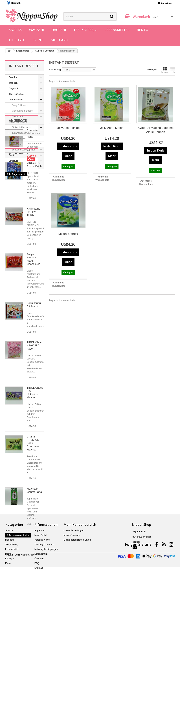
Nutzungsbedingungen (46, 680)
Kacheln (164, 70)
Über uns (39, 689)
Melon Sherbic (68, 234)
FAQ (36, 694)
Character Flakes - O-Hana (33, 193)
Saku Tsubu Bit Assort (34, 398)
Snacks (15, 30)
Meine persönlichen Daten (77, 671)
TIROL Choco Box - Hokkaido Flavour (35, 486)
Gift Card (59, 40)
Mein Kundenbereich (79, 656)
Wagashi (36, 30)
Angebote (18, 180)
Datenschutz (40, 685)
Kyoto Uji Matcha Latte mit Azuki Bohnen (156, 130)
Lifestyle (17, 40)
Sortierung (55, 69)
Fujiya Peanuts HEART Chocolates (33, 352)
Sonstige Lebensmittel (23, 149)
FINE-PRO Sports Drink (34, 258)
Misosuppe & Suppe (22, 110)
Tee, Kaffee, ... (85, 30)
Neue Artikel (20, 247)
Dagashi (59, 30)
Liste (172, 70)
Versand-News (42, 671)
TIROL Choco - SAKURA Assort (35, 439)
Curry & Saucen (19, 105)
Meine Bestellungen (73, 661)
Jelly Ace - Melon (112, 128)
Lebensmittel (117, 30)
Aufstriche (16, 144)
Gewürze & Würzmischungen (18, 119)
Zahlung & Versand (44, 675)
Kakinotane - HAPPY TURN (34, 305)
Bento (142, 30)
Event (37, 40)
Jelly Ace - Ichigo (68, 128)
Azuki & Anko (18, 138)
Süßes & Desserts (20, 127)
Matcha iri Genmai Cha (34, 584)
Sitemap (38, 699)
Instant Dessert (19, 133)
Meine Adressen (71, 666)
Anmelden (165, 3)
